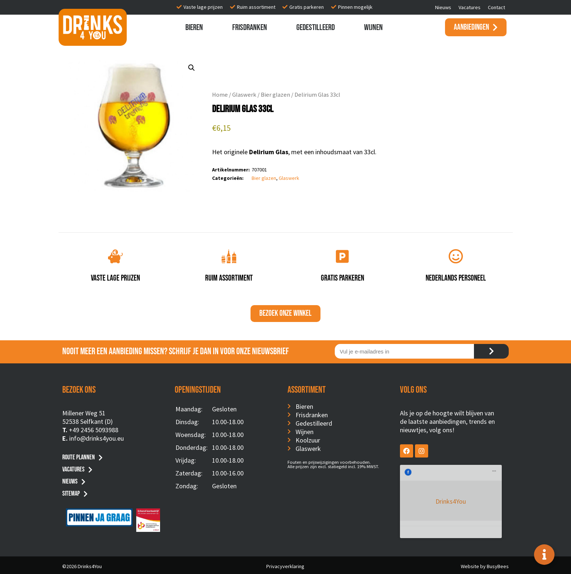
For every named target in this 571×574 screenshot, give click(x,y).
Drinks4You (430, 475)
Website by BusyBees (485, 563)
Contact (496, 7)
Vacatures (470, 7)
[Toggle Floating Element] (544, 554)
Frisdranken (249, 27)
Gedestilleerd (315, 27)
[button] (191, 67)
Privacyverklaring (285, 563)
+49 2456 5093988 (93, 430)
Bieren (194, 27)
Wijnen (373, 27)
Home (220, 95)
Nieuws (443, 7)
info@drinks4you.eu (96, 438)
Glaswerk (244, 95)
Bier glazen (275, 95)
